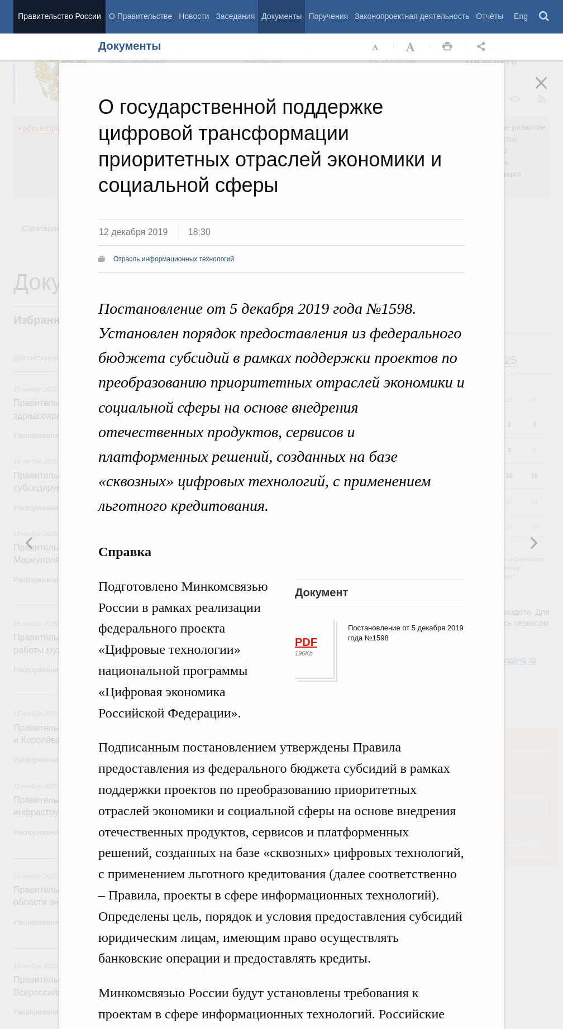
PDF (306, 642)
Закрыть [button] (549, 90)
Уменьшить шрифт (375, 46)
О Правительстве (140, 16)
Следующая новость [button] (29, 542)
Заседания (235, 16)
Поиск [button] (544, 16)
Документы (281, 16)
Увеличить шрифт (411, 46)
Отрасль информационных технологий (173, 259)
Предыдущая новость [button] (533, 542)
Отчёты (489, 16)
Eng (521, 16)
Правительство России (59, 16)
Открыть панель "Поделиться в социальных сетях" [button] (483, 46)
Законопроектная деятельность (412, 16)
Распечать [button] (447, 46)
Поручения (328, 16)
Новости (194, 16)
